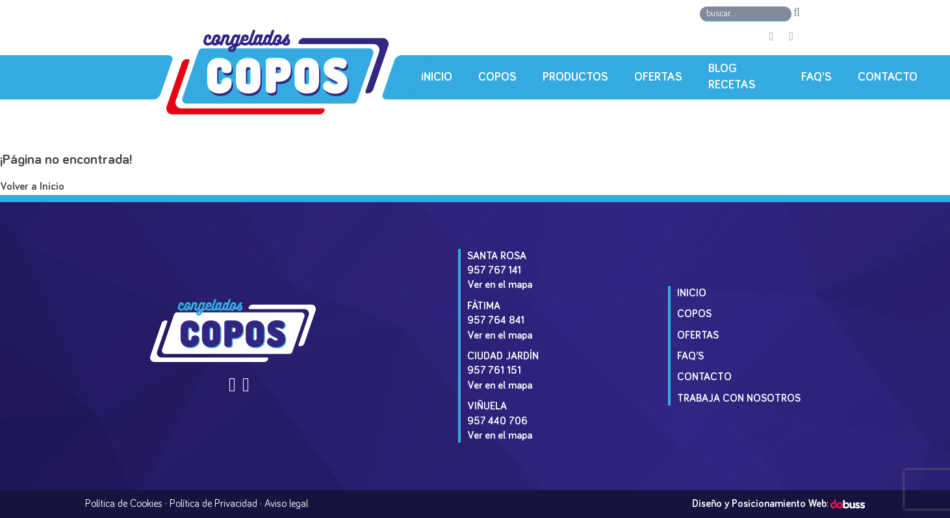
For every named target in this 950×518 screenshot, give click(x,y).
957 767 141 (494, 270)
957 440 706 (497, 421)
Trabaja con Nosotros (739, 398)
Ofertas (658, 77)
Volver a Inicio (32, 186)
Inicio (436, 77)
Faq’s (816, 77)
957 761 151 (494, 370)
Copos (497, 77)
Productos (575, 77)
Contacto (888, 77)
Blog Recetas (732, 77)
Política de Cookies (123, 504)
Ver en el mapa (499, 284)
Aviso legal (286, 504)
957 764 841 (495, 320)
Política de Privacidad (213, 504)
